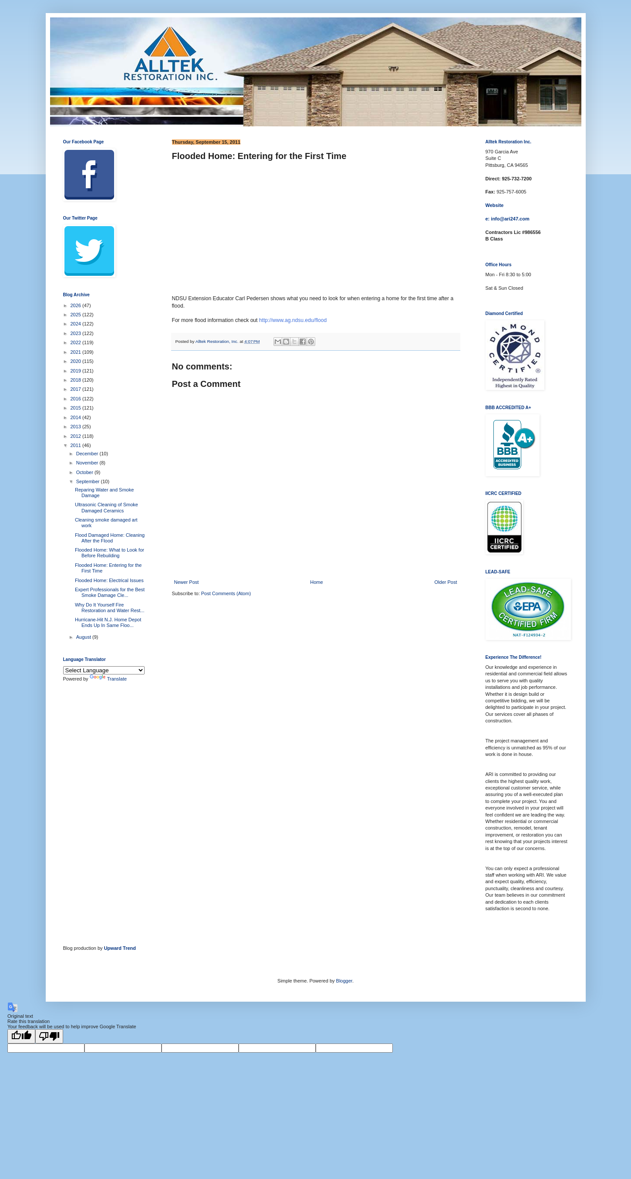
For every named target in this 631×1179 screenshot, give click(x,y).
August (84, 637)
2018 (77, 380)
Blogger (344, 980)
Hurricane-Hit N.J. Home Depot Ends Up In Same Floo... (108, 622)
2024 (77, 323)
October (85, 472)
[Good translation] (21, 1036)
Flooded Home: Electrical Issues (109, 580)
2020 (77, 361)
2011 (77, 445)
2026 (77, 305)
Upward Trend (120, 948)
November (88, 462)
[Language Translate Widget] (104, 670)
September (88, 481)
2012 (77, 436)
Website (495, 205)
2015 (77, 407)
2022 (77, 342)
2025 (77, 314)
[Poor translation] (49, 1036)
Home (316, 582)
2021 (77, 352)
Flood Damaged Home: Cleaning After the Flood (110, 537)
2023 (77, 333)
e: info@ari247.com (508, 218)
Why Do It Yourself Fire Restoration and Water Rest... (110, 607)
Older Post (446, 582)
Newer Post (186, 582)
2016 (77, 398)
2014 (77, 417)
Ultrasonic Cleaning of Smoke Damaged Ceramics (106, 507)
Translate (108, 678)
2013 (77, 426)
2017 (77, 389)
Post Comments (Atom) (226, 593)
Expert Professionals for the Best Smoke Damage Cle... (110, 592)
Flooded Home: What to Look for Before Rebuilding (109, 552)
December (88, 453)
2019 (77, 370)
